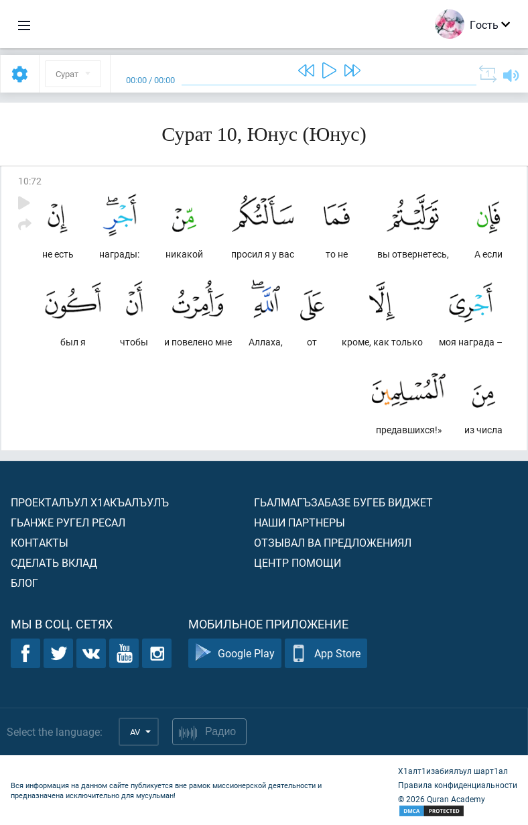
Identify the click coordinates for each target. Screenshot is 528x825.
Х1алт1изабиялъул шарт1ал (453, 770)
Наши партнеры (299, 522)
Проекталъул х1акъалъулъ (90, 502)
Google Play (235, 653)
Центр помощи (297, 562)
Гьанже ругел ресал (68, 522)
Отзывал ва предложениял (332, 542)
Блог (24, 582)
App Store (325, 653)
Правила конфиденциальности (457, 784)
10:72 (30, 180)
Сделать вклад (54, 562)
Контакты (39, 542)
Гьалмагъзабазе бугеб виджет (343, 502)
